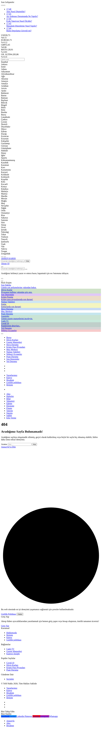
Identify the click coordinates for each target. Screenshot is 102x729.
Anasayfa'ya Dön (8, 447)
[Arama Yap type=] (26, 269)
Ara (27, 261)
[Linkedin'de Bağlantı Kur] (20, 716)
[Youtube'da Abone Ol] (36, 716)
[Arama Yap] (2, 266)
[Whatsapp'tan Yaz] (53, 716)
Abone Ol (5, 263)
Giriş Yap (5, 626)
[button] (2, 278)
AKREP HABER (8, 258)
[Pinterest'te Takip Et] (29, 716)
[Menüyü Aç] (5, 256)
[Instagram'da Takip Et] (44, 716)
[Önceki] (2, 5)
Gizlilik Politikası (8, 614)
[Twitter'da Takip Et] (13, 716)
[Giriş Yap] (2, 333)
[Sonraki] (4, 5)
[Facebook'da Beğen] (5, 716)
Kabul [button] (20, 614)
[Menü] (2, 256)
